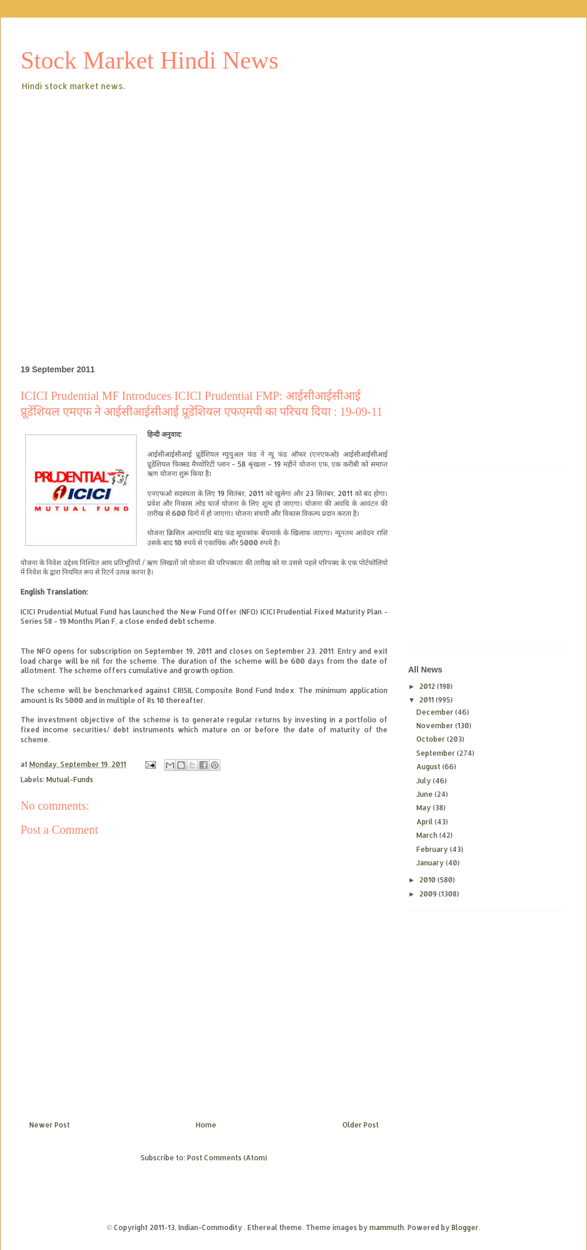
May (424, 807)
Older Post (360, 1124)
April (425, 821)
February (433, 849)
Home (206, 1124)
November (435, 725)
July (424, 780)
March (427, 835)
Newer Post (49, 1124)
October (431, 739)
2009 (429, 893)
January (431, 862)
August (429, 766)
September (436, 753)
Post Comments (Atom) (227, 1157)
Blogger (465, 1227)
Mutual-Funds (69, 779)
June (425, 794)
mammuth (386, 1227)
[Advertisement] (110, 209)
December (435, 712)
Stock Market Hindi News (150, 60)
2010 (428, 879)
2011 (427, 699)
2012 (428, 686)
